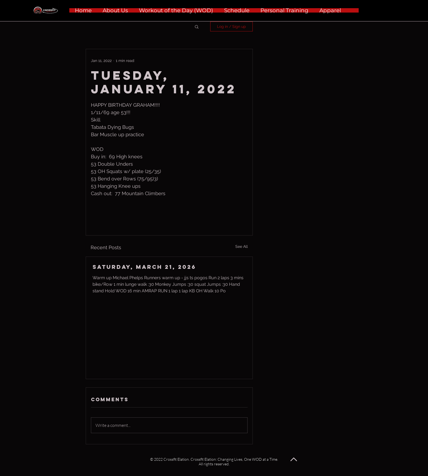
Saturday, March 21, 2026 (144, 266)
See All (241, 246)
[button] (196, 26)
